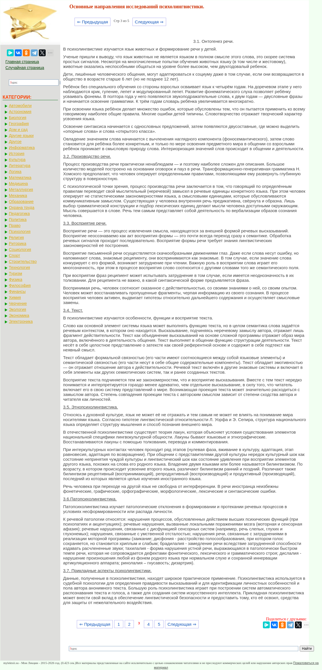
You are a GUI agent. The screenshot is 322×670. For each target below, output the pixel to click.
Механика (18, 195)
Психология (20, 231)
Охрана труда (21, 207)
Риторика (17, 243)
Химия (15, 297)
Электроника (21, 321)
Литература (19, 165)
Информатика (22, 147)
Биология (17, 117)
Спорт (14, 255)
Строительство (23, 261)
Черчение (18, 303)
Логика (15, 171)
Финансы (17, 291)
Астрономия (20, 111)
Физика (15, 279)
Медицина (18, 183)
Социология (20, 249)
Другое (15, 141)
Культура (17, 159)
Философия (20, 285)
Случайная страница (24, 67)
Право (15, 225)
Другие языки (21, 135)
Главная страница (22, 61)
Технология (19, 267)
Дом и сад (18, 129)
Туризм (15, 273)
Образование (21, 201)
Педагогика (19, 213)
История (16, 153)
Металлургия (21, 189)
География (19, 123)
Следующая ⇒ (149, 21)
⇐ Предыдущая (92, 21)
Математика (20, 177)
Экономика (19, 315)
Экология (17, 309)
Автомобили (20, 105)
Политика (18, 219)
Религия (16, 237)
